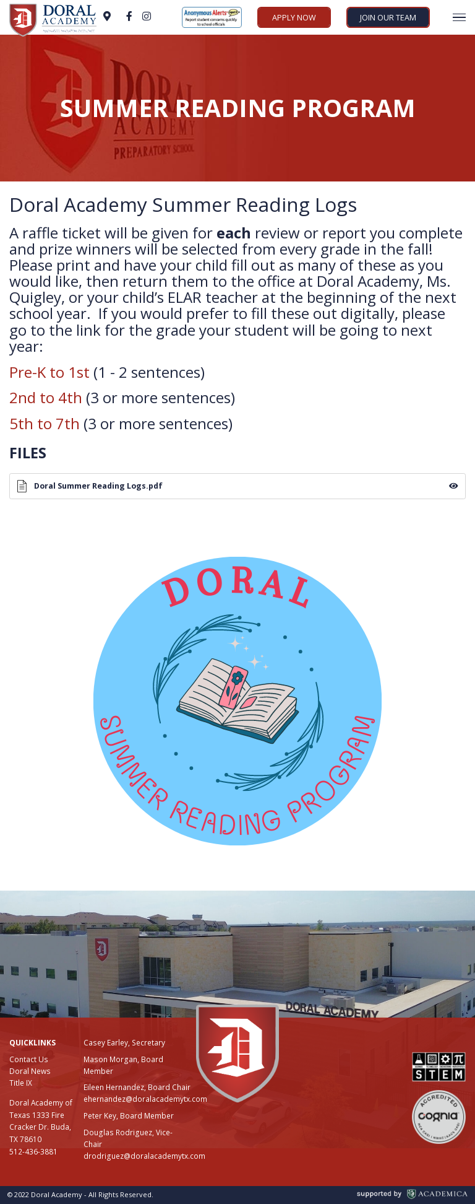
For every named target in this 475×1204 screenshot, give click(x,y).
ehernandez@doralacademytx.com (145, 1099)
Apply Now (294, 17)
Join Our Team (388, 17)
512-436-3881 (33, 1151)
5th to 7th (44, 423)
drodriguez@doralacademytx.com (144, 1156)
